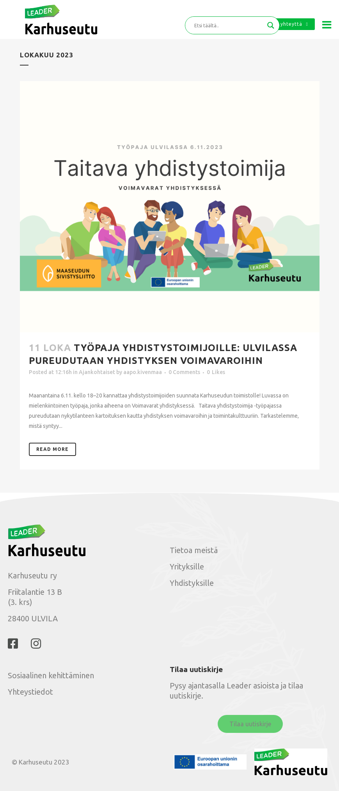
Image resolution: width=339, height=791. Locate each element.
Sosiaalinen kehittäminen (51, 675)
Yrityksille (187, 566)
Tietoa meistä (194, 550)
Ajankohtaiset (97, 372)
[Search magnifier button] (270, 25)
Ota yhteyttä (288, 24)
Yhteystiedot (30, 691)
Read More (52, 449)
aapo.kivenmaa (142, 372)
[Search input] (228, 25)
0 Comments (184, 372)
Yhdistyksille (192, 582)
